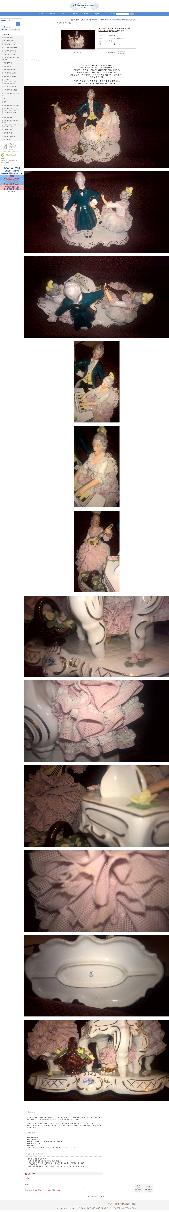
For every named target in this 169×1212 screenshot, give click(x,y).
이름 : (27, 1178)
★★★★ (48, 1192)
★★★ (42, 1192)
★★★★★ (57, 1192)
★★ (36, 1192)
